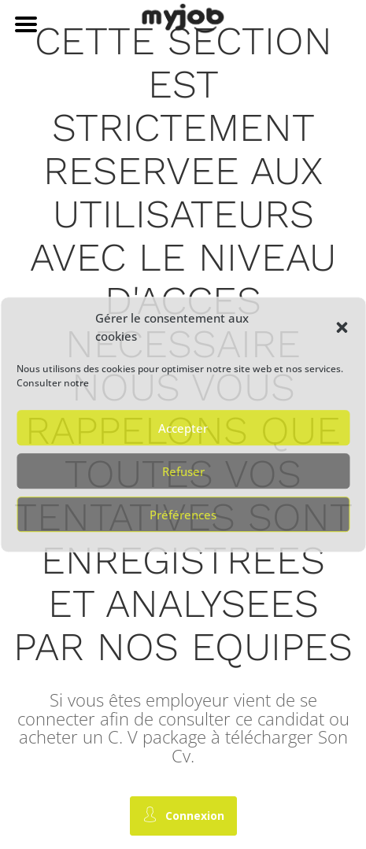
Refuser (183, 471)
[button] (341, 328)
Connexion (183, 815)
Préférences (183, 514)
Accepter (183, 428)
